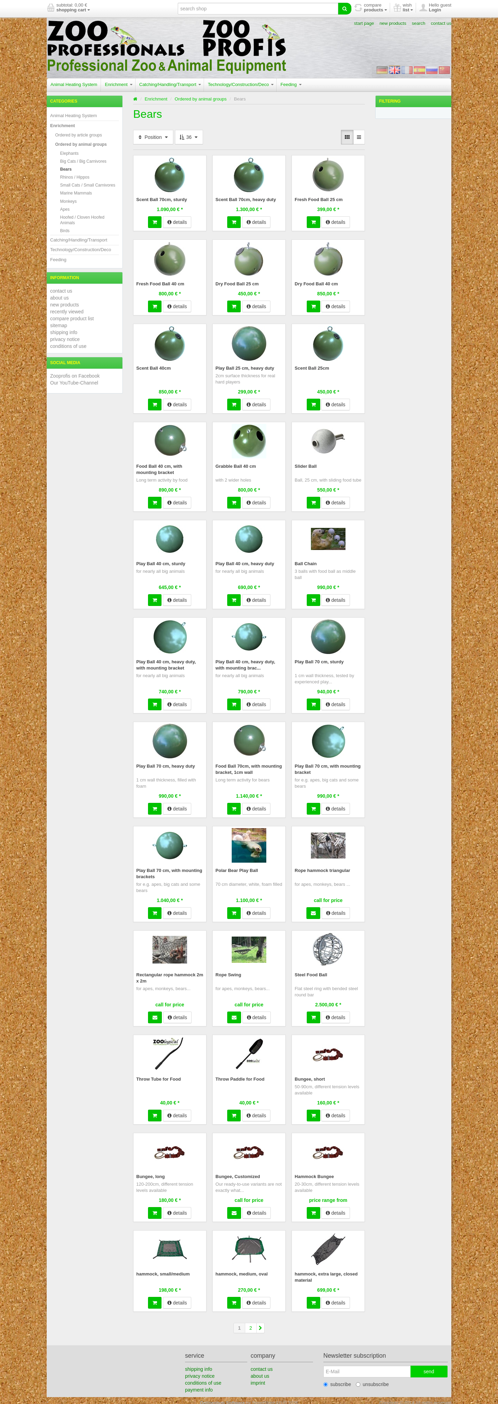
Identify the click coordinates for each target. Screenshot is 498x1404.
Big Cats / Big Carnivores (83, 161)
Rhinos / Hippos (75, 177)
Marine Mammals (76, 193)
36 (189, 137)
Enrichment (118, 84)
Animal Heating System (73, 84)
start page (364, 23)
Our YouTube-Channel (74, 383)
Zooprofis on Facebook (75, 376)
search (418, 23)
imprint (258, 1378)
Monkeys (68, 201)
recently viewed (67, 311)
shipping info (63, 332)
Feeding (291, 84)
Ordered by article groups (78, 135)
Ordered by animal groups (81, 144)
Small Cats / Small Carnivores (87, 185)
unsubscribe (372, 1379)
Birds (65, 230)
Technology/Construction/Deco (241, 84)
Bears (66, 169)
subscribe (337, 1379)
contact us (441, 23)
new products (392, 23)
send (429, 1366)
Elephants (69, 153)
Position (153, 137)
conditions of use (68, 346)
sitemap (58, 325)
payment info (199, 1385)
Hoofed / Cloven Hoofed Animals (82, 220)
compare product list (72, 318)
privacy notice (65, 339)
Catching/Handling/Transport (170, 84)
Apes (65, 209)
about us (59, 298)
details (177, 222)
